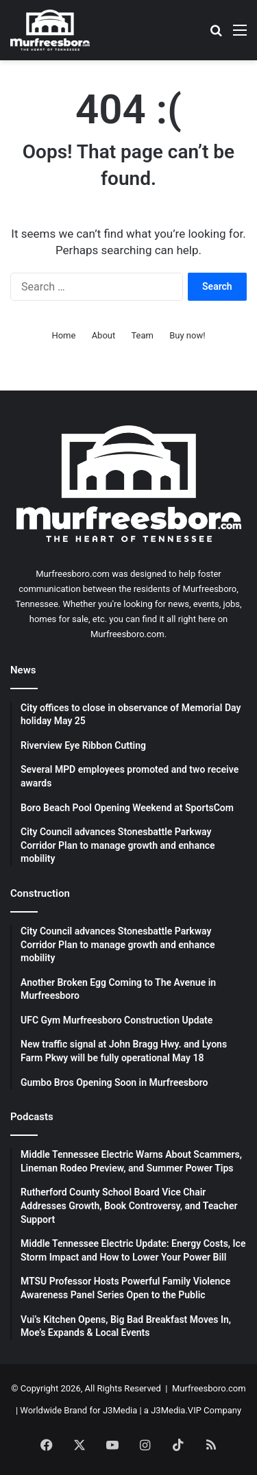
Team (142, 335)
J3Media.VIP (176, 1410)
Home (63, 335)
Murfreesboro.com (209, 1388)
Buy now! (187, 335)
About (104, 335)
